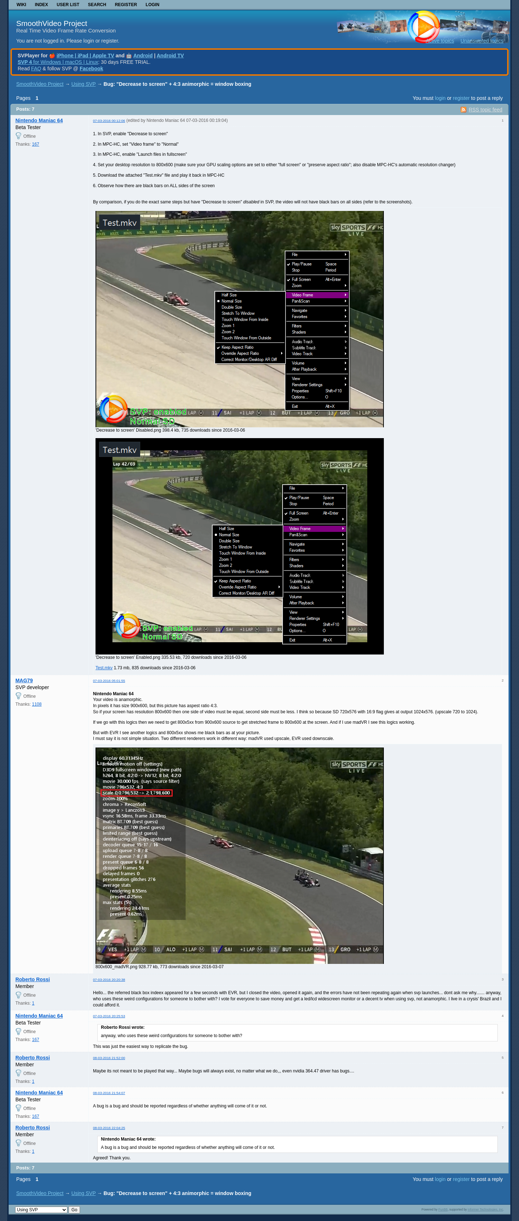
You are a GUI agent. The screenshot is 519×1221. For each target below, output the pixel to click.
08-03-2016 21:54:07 (109, 1093)
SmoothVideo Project (51, 23)
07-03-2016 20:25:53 (109, 1016)
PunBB (443, 1209)
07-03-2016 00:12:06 (109, 121)
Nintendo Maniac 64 (39, 120)
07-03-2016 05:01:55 (109, 681)
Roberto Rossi (32, 979)
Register (126, 4)
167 (35, 144)
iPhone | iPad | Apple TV (85, 55)
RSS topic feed (485, 110)
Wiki (21, 4)
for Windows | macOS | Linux (58, 62)
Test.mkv (104, 667)
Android (143, 55)
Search (97, 4)
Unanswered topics (482, 41)
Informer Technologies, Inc (485, 1209)
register (461, 98)
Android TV (170, 55)
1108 (37, 704)
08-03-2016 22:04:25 (109, 1128)
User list (68, 4)
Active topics (440, 41)
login (440, 98)
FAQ (36, 68)
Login (152, 4)
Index (41, 4)
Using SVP (83, 84)
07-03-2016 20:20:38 (109, 980)
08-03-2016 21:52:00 (109, 1058)
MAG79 (24, 680)
